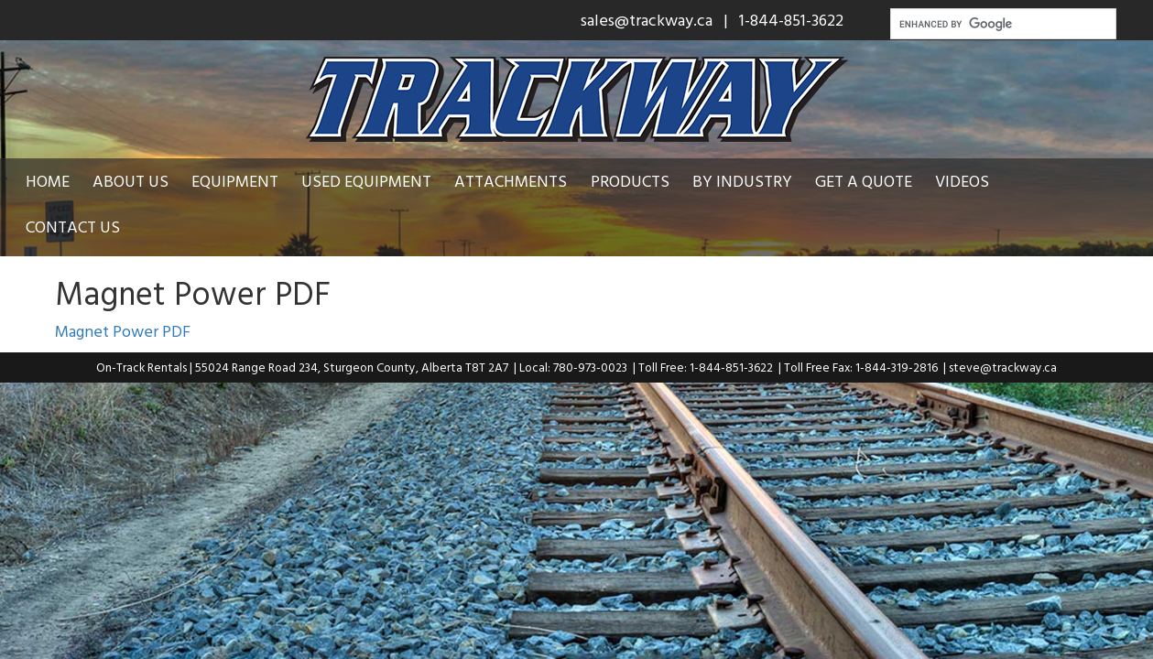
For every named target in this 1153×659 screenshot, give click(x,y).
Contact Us (1070, 180)
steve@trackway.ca (1003, 321)
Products (640, 180)
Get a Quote (873, 180)
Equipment (245, 180)
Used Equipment (377, 180)
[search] (1001, 23)
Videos (973, 180)
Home (58, 180)
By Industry (752, 180)
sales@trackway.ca (646, 19)
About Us (141, 180)
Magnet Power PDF (122, 285)
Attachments (521, 180)
